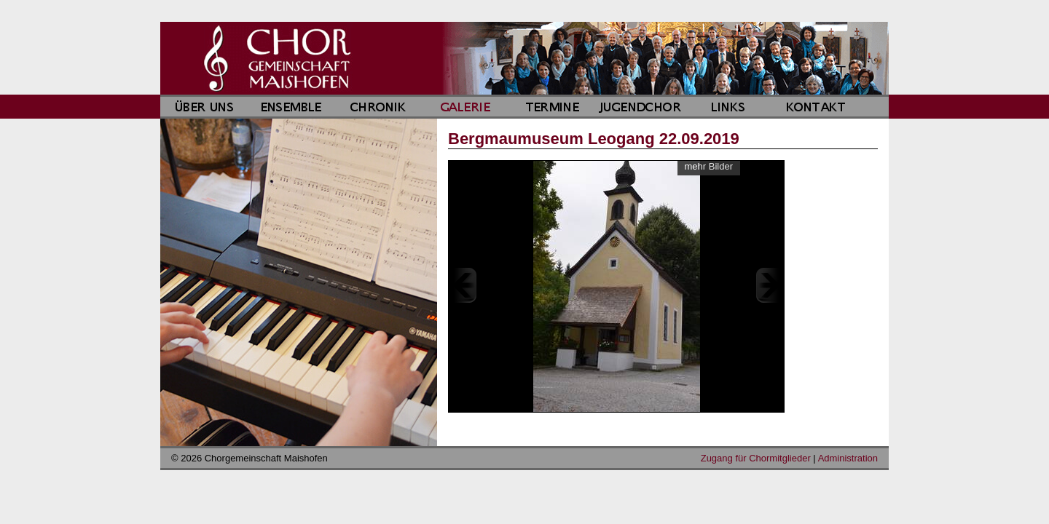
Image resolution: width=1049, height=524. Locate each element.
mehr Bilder (709, 166)
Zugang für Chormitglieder (756, 458)
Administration (848, 458)
